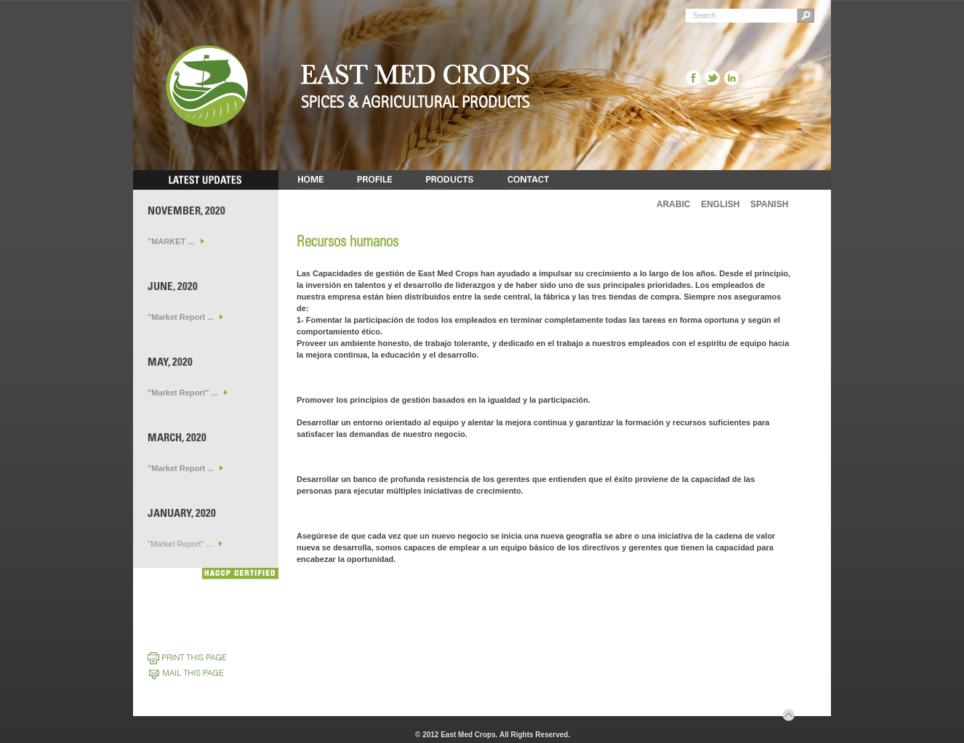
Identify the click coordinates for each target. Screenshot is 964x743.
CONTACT (528, 180)
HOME (310, 180)
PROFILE (375, 180)
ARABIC (673, 204)
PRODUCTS (450, 180)
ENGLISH (720, 204)
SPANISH (769, 204)
